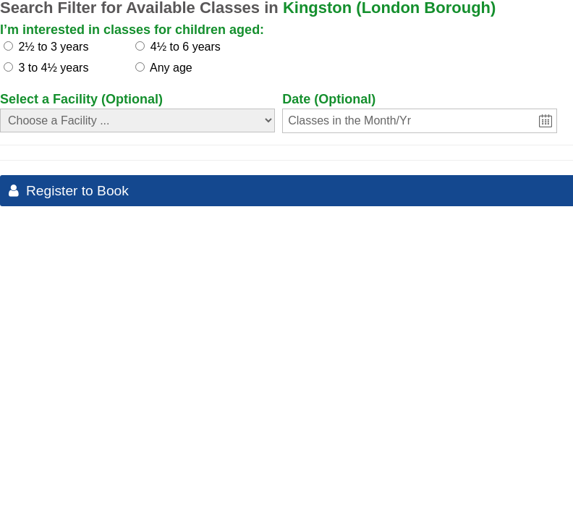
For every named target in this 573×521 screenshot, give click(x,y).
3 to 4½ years (53, 68)
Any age (171, 68)
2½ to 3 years (53, 47)
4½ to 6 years (185, 47)
